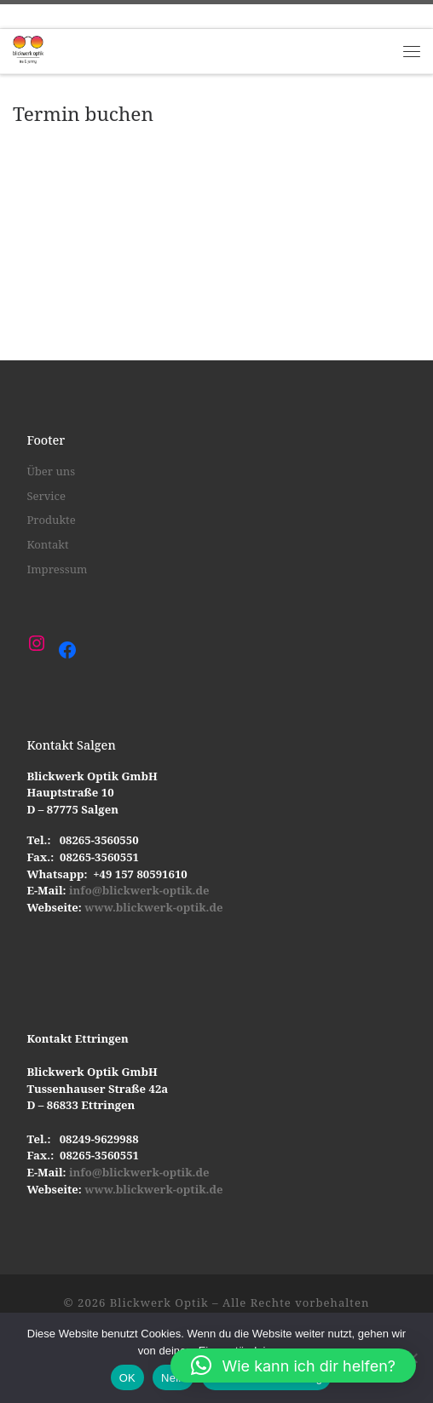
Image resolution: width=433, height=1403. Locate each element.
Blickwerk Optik (159, 1302)
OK (127, 1377)
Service (46, 495)
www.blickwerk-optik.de (153, 907)
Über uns (50, 471)
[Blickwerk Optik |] (28, 49)
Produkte (50, 519)
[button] (293, 1365)
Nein (173, 1377)
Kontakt (47, 544)
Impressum (56, 569)
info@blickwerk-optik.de (138, 890)
